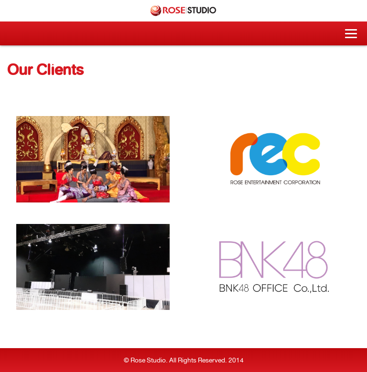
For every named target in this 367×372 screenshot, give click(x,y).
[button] (351, 33)
